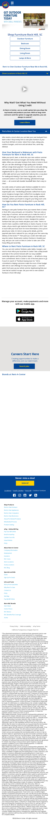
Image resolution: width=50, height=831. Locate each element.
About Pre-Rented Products (12, 519)
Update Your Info (9, 537)
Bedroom (25, 43)
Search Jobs (24, 366)
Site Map (6, 596)
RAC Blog (7, 568)
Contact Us (7, 590)
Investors (7, 556)
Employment (8, 553)
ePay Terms (36, 626)
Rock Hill (28, 491)
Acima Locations (9, 565)
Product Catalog (9, 525)
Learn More (25, 122)
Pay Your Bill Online (10, 532)
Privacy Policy (14, 626)
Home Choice (8, 609)
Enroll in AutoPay (9, 534)
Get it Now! (7, 606)
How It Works (8, 540)
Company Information (11, 550)
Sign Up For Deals (9, 577)
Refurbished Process (10, 522)
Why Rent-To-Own (9, 587)
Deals (6, 575)
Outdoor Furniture (25, 38)
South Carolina (18, 491)
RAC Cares (7, 559)
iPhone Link (25, 320)
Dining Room (25, 48)
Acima (6, 618)
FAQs (5, 543)
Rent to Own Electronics (11, 516)
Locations (7, 491)
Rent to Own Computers (11, 513)
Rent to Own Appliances (11, 510)
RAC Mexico (7, 612)
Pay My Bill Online (9, 599)
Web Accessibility (25, 626)
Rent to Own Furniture (10, 507)
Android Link (25, 312)
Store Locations (9, 562)
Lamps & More (25, 58)
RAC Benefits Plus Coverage (12, 615)
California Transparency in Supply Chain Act (25, 630)
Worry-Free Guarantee (11, 584)
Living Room (25, 53)
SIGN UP (25, 483)
